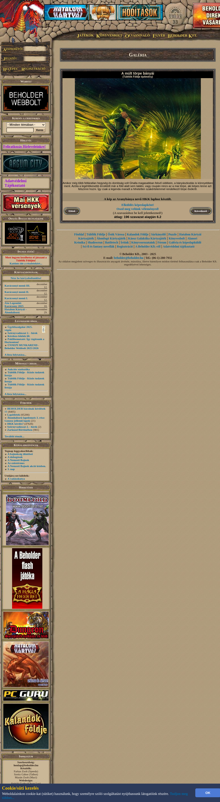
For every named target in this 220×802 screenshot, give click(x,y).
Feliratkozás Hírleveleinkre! (24, 146)
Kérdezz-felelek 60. (19, 335)
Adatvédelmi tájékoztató (179, 246)
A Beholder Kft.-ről (147, 246)
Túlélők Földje (95, 234)
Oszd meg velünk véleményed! (138, 209)
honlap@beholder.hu (26, 765)
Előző (72, 210)
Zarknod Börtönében (19, 429)
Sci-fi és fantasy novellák (98, 246)
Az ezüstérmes (16, 463)
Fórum (162, 242)
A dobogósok (15, 456)
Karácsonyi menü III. (17, 285)
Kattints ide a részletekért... (26, 263)
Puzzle (172, 234)
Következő (201, 210)
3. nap (11, 469)
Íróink (125, 242)
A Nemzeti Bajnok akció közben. (27, 466)
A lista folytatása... (15, 354)
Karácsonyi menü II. (17, 291)
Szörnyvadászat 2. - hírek (23, 332)
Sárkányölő (158, 234)
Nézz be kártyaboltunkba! (26, 278)
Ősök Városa (116, 234)
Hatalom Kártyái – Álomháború (16, 311)
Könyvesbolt (177, 238)
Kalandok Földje (137, 234)
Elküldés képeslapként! (137, 205)
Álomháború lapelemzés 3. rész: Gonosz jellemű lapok (25, 419)
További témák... (14, 436)
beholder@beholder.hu (128, 258)
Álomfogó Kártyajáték (111, 238)
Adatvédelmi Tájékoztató (15, 183)
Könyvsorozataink (143, 242)
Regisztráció (125, 246)
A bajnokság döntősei (20, 453)
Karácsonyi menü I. (16, 298)
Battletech (111, 242)
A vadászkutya (16, 478)
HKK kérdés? (15, 423)
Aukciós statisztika (19, 369)
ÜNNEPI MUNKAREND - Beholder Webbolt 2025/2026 (22, 347)
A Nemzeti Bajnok (18, 459)
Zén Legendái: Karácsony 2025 (14, 304)
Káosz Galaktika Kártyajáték (147, 238)
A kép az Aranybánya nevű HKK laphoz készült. (138, 199)
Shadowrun (95, 242)
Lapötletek (13, 414)
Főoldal (79, 234)
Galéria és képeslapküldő (185, 242)
